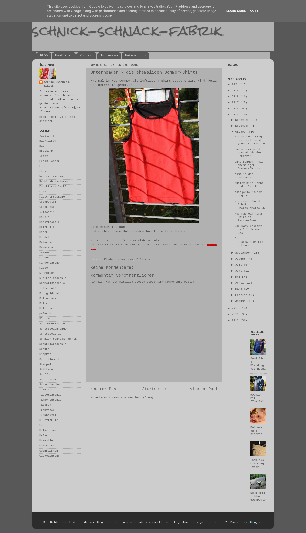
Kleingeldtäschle (53, 278)
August (241, 259)
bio (41, 146)
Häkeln (44, 217)
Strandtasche (49, 385)
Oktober (242, 132)
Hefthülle (47, 227)
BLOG (44, 56)
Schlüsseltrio (50, 334)
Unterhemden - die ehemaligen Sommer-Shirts (249, 165)
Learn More (236, 11)
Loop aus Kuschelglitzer (258, 463)
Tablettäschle (50, 395)
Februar (242, 295)
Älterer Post (204, 389)
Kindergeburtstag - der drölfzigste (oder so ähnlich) (251, 140)
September (243, 253)
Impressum (109, 56)
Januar (241, 301)
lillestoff (47, 288)
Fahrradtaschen (51, 176)
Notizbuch (47, 308)
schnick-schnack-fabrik (127, 30)
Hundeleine (47, 237)
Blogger (255, 522)
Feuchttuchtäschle (53, 187)
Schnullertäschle (53, 344)
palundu (45, 314)
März (239, 289)
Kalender (46, 242)
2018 (236, 97)
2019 (236, 91)
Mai (238, 277)
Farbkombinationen (53, 182)
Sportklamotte (50, 359)
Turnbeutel (47, 415)
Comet (43, 156)
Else (42, 166)
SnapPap (45, 354)
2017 (236, 103)
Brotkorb (46, 151)
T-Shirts (143, 260)
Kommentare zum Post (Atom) (131, 398)
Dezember (243, 120)
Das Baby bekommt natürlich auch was (248, 229)
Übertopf (46, 425)
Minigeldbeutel (51, 293)
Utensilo (46, 441)
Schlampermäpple (52, 324)
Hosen (43, 232)
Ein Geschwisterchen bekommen (249, 242)
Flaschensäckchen (53, 197)
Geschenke (47, 207)
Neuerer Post (104, 389)
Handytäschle (49, 222)
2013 (236, 314)
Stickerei (47, 370)
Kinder (109, 260)
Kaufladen (63, 56)
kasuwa (44, 253)
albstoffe (47, 136)
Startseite (154, 389)
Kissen (44, 268)
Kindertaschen (50, 263)
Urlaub (44, 436)
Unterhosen (47, 430)
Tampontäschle (50, 400)
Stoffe (44, 375)
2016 (236, 109)
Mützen (44, 303)
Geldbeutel (47, 202)
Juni (239, 271)
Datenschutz (135, 56)
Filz (42, 192)
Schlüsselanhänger (53, 329)
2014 (236, 308)
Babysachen (47, 141)
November (243, 126)
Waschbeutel (48, 446)
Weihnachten (48, 451)
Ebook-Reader (49, 161)
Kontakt (86, 56)
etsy (42, 171)
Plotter (45, 319)
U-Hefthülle (48, 420)
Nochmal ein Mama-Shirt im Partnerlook (249, 217)
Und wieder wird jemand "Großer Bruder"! (248, 152)
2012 (236, 321)
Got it (255, 11)
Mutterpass (47, 298)
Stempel (45, 364)
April (240, 283)
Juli (239, 265)
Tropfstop (47, 410)
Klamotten (125, 260)
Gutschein (47, 212)
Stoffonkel (47, 380)
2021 (236, 85)
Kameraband (47, 248)
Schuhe (44, 349)
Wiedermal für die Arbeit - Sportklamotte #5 (250, 204)
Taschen (45, 405)
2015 (236, 115)
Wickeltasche (49, 456)
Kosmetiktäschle (52, 283)
